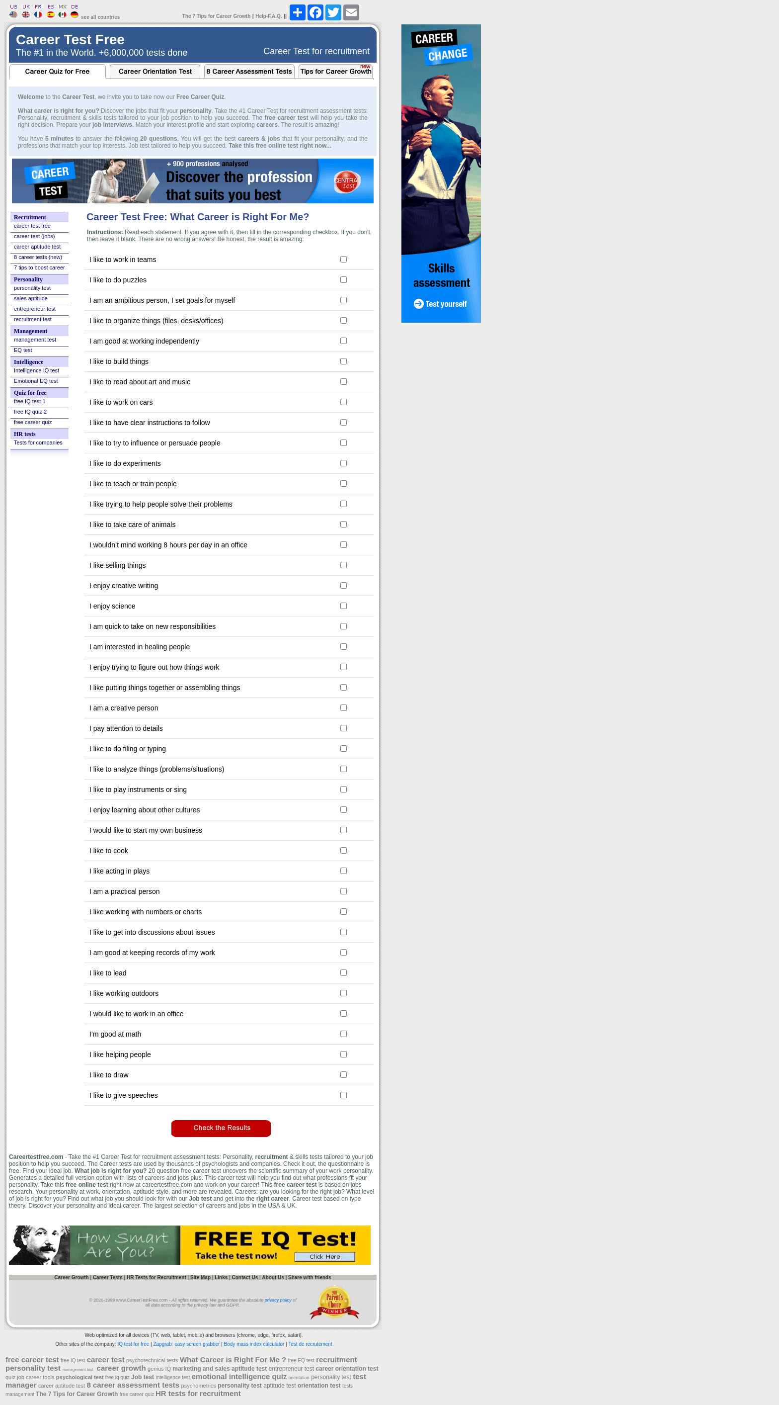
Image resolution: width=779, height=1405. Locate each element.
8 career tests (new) (38, 257)
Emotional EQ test (36, 381)
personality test (32, 288)
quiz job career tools (29, 1377)
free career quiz (33, 422)
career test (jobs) (34, 236)
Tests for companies (38, 442)
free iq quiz (117, 1377)
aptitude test (280, 1385)
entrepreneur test (35, 309)
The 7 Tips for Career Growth (216, 16)
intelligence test (173, 1377)
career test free (32, 226)
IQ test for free (133, 1344)
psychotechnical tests (152, 1360)
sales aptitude (31, 298)
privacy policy (278, 1300)
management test (35, 340)
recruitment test (33, 319)
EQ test (23, 350)
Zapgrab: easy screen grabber (186, 1344)
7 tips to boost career (39, 267)
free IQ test (73, 1360)
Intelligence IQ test (36, 370)
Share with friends (309, 1277)
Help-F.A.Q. (268, 16)
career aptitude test (37, 247)
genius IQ (160, 1369)
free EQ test (301, 1360)
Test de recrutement (310, 1344)
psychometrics (198, 1386)
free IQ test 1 (30, 401)
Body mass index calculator (254, 1344)
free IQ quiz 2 (30, 412)
